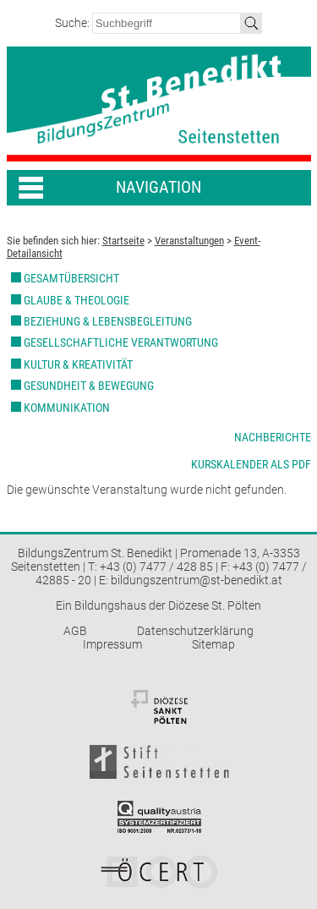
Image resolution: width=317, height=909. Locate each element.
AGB (75, 631)
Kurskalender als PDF (251, 464)
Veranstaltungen (189, 240)
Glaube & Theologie (76, 300)
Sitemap (213, 644)
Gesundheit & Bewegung (89, 385)
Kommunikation (67, 407)
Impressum (112, 644)
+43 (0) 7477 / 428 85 (156, 566)
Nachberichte (272, 437)
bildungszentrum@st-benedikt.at (196, 580)
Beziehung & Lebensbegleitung (108, 321)
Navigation (158, 187)
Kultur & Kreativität (78, 364)
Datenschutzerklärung (195, 631)
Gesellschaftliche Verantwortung (121, 342)
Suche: (73, 23)
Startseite (123, 240)
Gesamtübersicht (71, 278)
